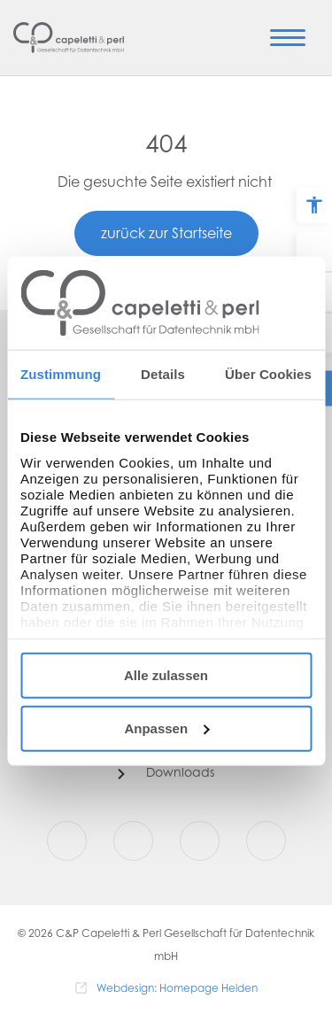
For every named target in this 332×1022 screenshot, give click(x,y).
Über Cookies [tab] (268, 374)
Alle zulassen (166, 675)
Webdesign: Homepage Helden (177, 989)
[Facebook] (67, 841)
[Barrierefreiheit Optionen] (314, 205)
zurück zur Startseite (166, 235)
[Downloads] (166, 774)
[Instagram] (133, 841)
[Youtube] (200, 841)
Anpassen (166, 727)
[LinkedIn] (266, 841)
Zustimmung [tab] (60, 374)
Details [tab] (163, 374)
